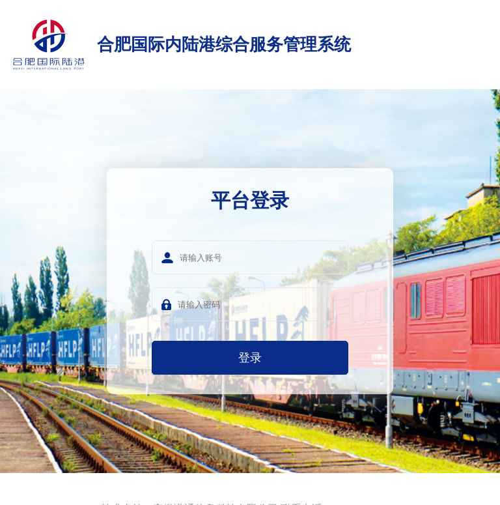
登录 (250, 357)
